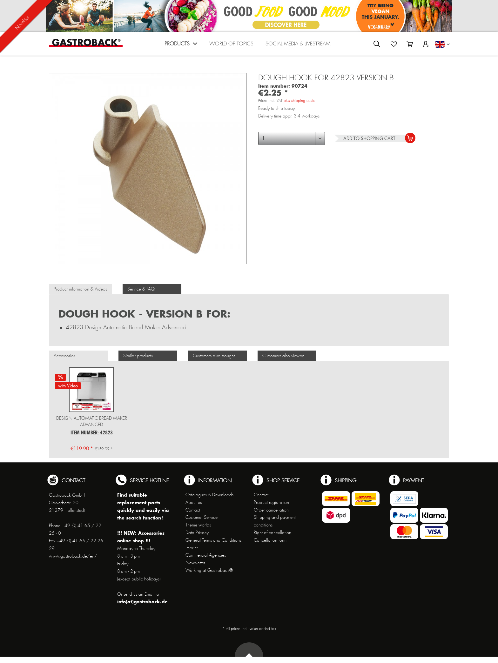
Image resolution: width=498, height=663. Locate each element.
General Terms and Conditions (213, 540)
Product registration (271, 502)
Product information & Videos (80, 289)
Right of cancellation (272, 532)
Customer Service (201, 517)
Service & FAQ (141, 289)
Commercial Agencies (205, 555)
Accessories (64, 355)
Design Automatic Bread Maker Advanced (91, 421)
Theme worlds (198, 525)
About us (193, 502)
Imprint (191, 548)
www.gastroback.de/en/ (73, 556)
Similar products (138, 355)
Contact (192, 510)
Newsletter (195, 563)
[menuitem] (181, 45)
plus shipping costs (299, 100)
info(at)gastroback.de (142, 602)
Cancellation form (270, 540)
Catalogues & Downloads (209, 495)
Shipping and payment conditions (275, 521)
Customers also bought (214, 355)
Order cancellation (271, 510)
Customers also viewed (283, 355)
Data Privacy (197, 532)
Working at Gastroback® (209, 570)
